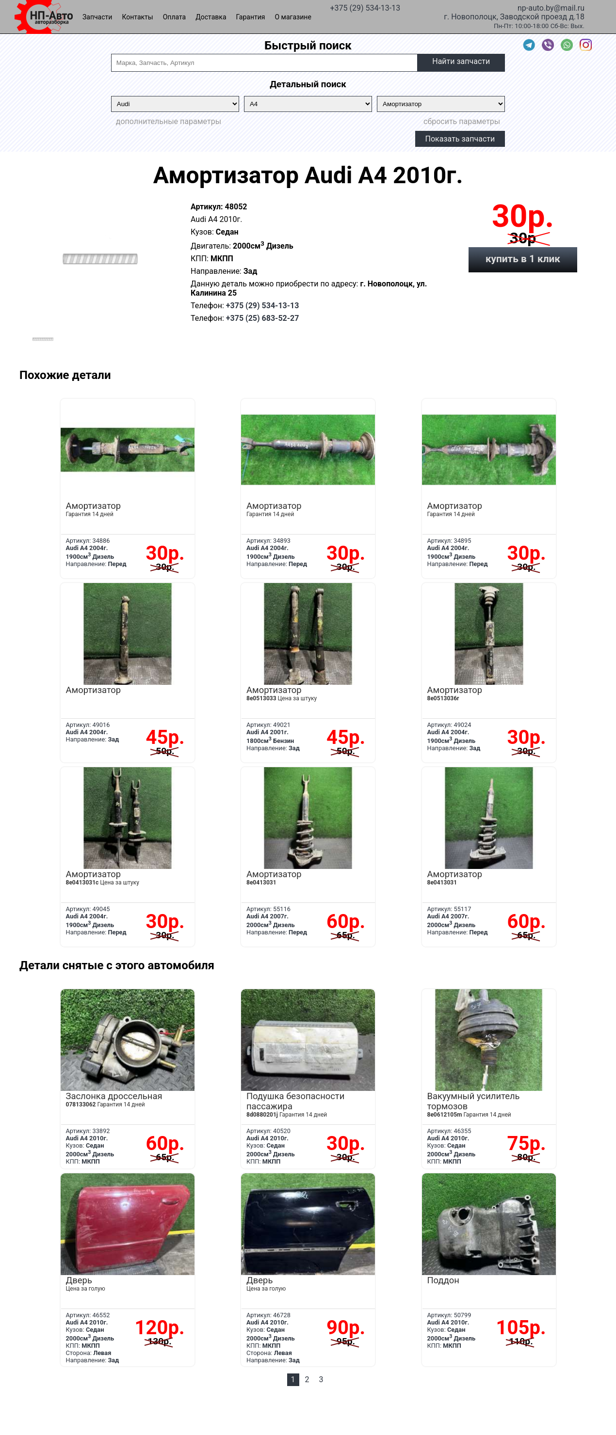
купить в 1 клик (523, 259)
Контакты (137, 17)
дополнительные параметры (168, 121)
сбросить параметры (461, 121)
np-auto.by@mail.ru (551, 7)
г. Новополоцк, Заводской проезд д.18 (514, 16)
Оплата (174, 17)
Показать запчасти (460, 138)
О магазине (293, 17)
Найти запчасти (461, 61)
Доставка (210, 17)
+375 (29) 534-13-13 (365, 7)
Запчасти (97, 17)
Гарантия (250, 17)
